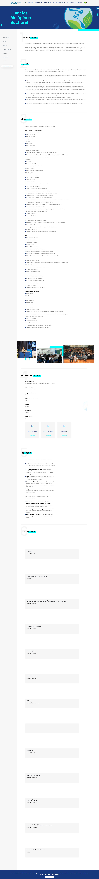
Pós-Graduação (38, 3)
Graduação (30, 3)
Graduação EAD (47, 3)
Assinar (82, 846)
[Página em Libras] (97, 8)
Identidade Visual (77, 865)
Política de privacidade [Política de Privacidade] (52, 873)
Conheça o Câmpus (77, 863)
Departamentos (58, 858)
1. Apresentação (6, 37)
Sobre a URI (57, 865)
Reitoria (74, 858)
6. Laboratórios (6, 57)
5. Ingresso (5, 53)
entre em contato (7, 66)
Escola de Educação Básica (59, 3)
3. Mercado (5, 45)
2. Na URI (4, 41)
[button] (86, 3)
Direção (57, 860)
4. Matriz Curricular (7, 49)
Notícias (75, 860)
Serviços (80, 3)
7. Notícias (5, 61)
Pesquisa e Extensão (71, 3)
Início (25, 3)
